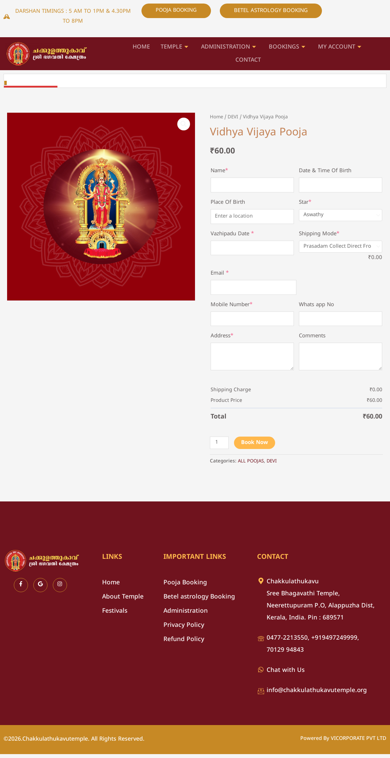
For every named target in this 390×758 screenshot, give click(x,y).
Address (222, 339)
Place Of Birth (228, 203)
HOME (141, 47)
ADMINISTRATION (228, 47)
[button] (183, 124)
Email (220, 275)
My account (339, 47)
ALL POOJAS (251, 465)
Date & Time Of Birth (325, 171)
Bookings (287, 47)
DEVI (233, 117)
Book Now (255, 446)
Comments (312, 339)
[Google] (40, 589)
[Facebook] (21, 589)
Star (305, 203)
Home (217, 117)
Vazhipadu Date (232, 235)
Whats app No (316, 307)
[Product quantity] (219, 446)
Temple (174, 47)
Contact (248, 59)
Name (219, 171)
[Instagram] (60, 589)
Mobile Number (231, 307)
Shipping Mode (319, 235)
